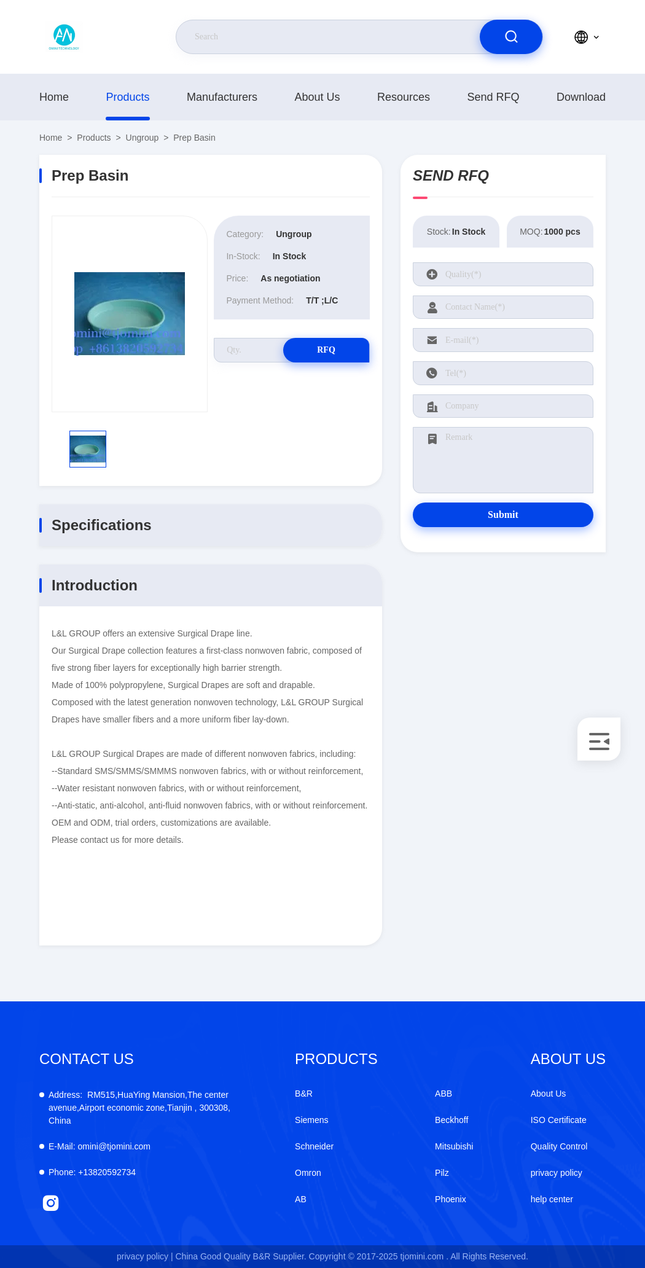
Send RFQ (493, 97)
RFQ (326, 349)
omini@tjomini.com (99, 1146)
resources (403, 97)
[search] (511, 37)
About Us (317, 97)
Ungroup (142, 138)
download (581, 97)
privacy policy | (145, 1256)
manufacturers (222, 97)
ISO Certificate (559, 1120)
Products (127, 97)
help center (552, 1199)
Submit (503, 514)
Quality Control (559, 1146)
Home (54, 97)
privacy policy (556, 1173)
